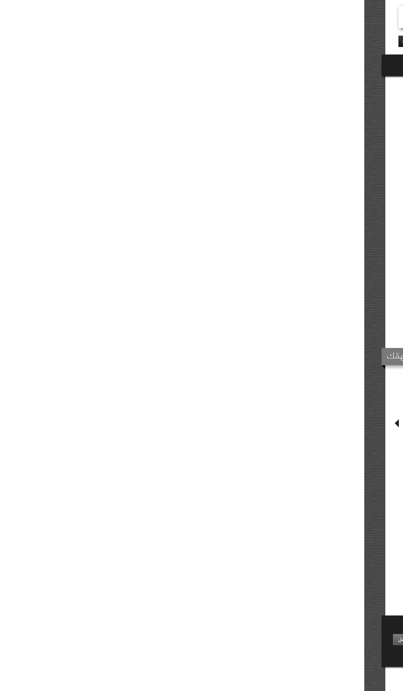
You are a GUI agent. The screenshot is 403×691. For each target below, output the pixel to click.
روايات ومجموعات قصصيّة (321, 84)
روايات (355, 84)
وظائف (250, 643)
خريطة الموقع (253, 676)
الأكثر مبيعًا (306, 643)
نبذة (370, 635)
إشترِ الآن (203, 212)
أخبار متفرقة (188, 635)
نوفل (369, 84)
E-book (172, 213)
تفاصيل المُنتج (271, 316)
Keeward (337, 676)
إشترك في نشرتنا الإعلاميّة (104, 626)
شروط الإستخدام (217, 676)
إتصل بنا (249, 650)
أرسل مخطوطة (244, 635)
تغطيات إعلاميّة (184, 643)
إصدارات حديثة (303, 635)
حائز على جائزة (303, 650)
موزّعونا (367, 643)
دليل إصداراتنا (362, 650)
